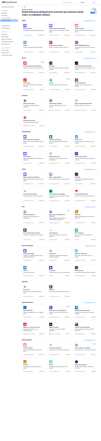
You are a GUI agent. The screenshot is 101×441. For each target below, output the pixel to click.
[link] (9, 7)
